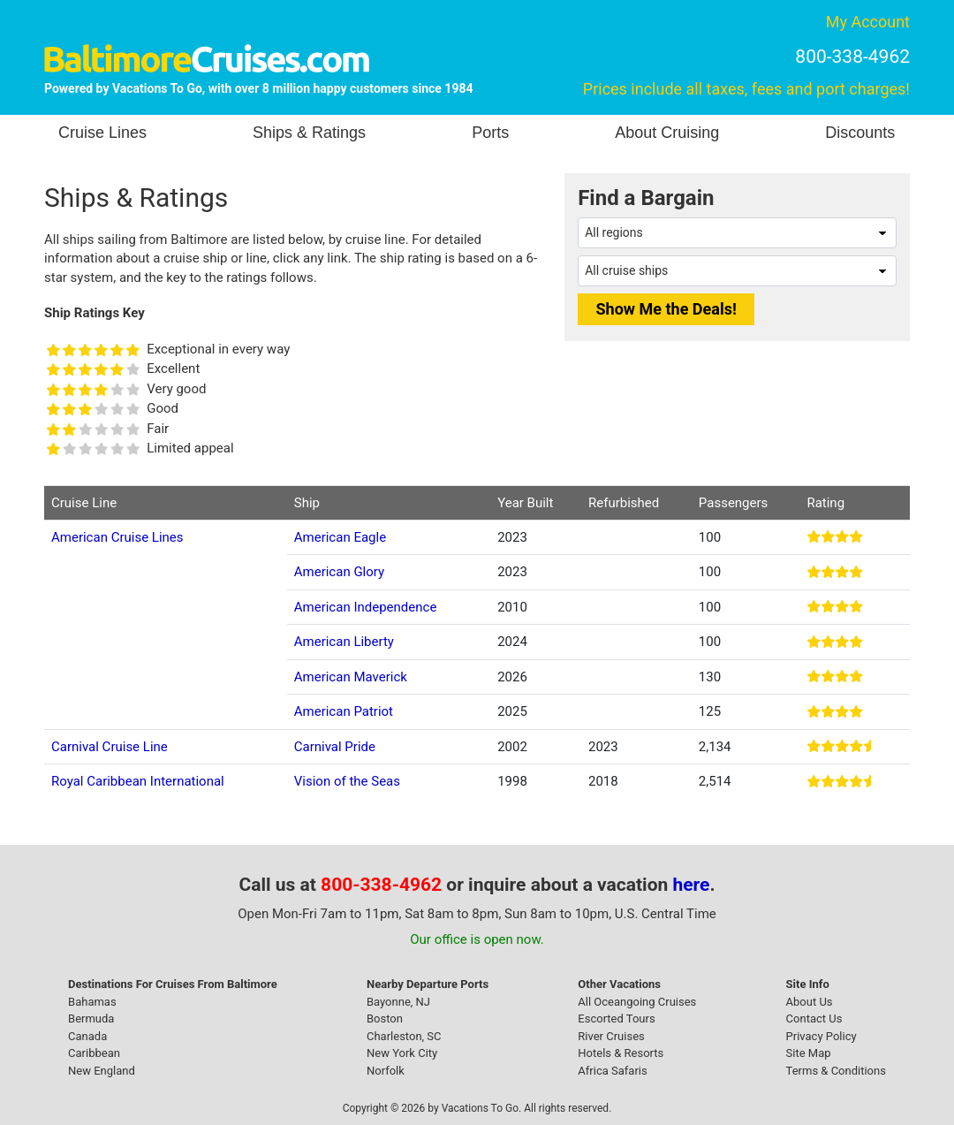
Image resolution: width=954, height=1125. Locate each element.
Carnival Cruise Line (109, 747)
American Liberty (344, 642)
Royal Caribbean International (137, 781)
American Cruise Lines (117, 537)
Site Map (808, 1053)
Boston (385, 1018)
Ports (490, 132)
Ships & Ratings (309, 132)
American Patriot (343, 711)
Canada (87, 1036)
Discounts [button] (860, 132)
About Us (809, 1001)
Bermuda (91, 1018)
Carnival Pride (334, 747)
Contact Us (814, 1018)
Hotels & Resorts (620, 1053)
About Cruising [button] (667, 132)
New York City (402, 1053)
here (691, 884)
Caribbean (94, 1053)
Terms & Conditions (836, 1070)
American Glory (339, 572)
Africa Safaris (612, 1070)
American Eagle (340, 537)
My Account (868, 21)
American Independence (365, 607)
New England (101, 1070)
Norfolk (386, 1070)
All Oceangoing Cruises (637, 1001)
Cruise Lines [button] (102, 132)
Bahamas (92, 1001)
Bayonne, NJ (398, 1001)
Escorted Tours (616, 1018)
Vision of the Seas (347, 781)
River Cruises (611, 1036)
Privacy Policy (821, 1036)
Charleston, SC (404, 1036)
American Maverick (350, 677)
